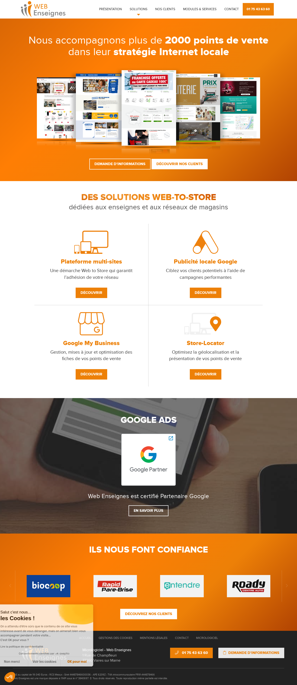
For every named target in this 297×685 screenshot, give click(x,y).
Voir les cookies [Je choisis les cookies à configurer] (16, 662)
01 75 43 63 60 (258, 9)
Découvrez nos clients (148, 614)
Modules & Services (199, 9)
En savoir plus (148, 510)
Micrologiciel (207, 638)
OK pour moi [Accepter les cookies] (48, 662)
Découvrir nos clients (179, 164)
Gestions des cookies (115, 638)
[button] (9, 677)
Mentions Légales (154, 638)
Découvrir (91, 292)
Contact (231, 9)
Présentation (110, 9)
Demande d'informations (119, 164)
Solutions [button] (138, 9)
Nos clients (165, 9)
